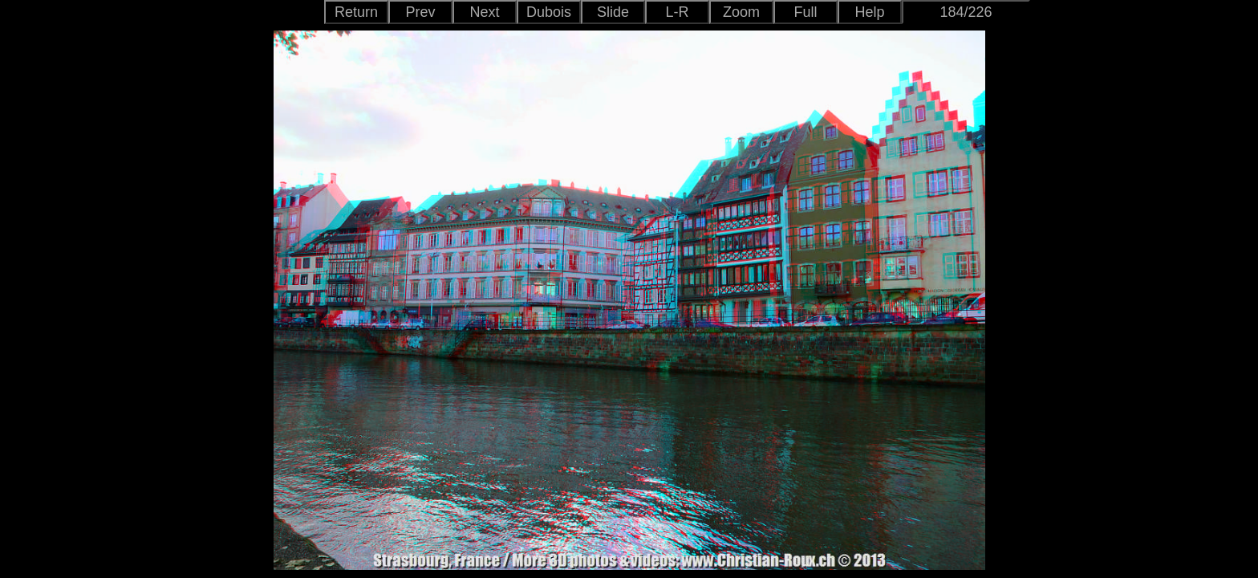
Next (484, 12)
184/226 (965, 12)
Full (805, 12)
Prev (420, 12)
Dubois (548, 12)
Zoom (741, 12)
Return (356, 12)
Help (869, 12)
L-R (676, 12)
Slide (613, 12)
